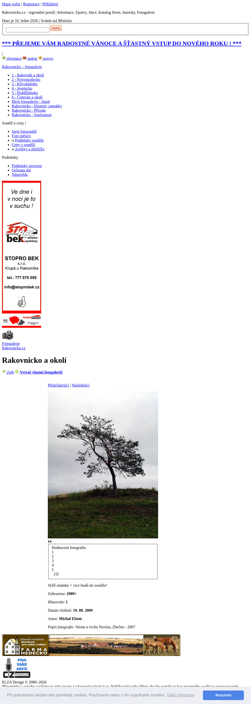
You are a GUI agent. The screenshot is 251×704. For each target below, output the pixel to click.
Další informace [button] (180, 695)
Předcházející (58, 385)
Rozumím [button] (223, 695)
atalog (30, 58)
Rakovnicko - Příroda (29, 110)
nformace (12, 58)
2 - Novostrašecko (26, 79)
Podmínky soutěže (29, 140)
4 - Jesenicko (22, 88)
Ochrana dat (21, 170)
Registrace (31, 4)
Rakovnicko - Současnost (32, 115)
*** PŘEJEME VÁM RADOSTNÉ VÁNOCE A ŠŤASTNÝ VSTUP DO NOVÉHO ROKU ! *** (121, 43)
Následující (80, 385)
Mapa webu (11, 4)
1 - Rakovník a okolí (28, 75)
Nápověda (20, 174)
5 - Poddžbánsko (25, 93)
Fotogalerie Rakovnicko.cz (13, 345)
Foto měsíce (21, 136)
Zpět (8, 372)
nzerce (45, 58)
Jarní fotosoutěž (24, 131)
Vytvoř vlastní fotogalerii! (39, 372)
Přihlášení (50, 4)
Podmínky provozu (27, 166)
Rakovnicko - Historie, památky (37, 106)
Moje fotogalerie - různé (31, 101)
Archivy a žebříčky (30, 149)
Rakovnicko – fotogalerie (22, 67)
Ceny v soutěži (23, 145)
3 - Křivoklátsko (25, 84)
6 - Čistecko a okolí (27, 97)
